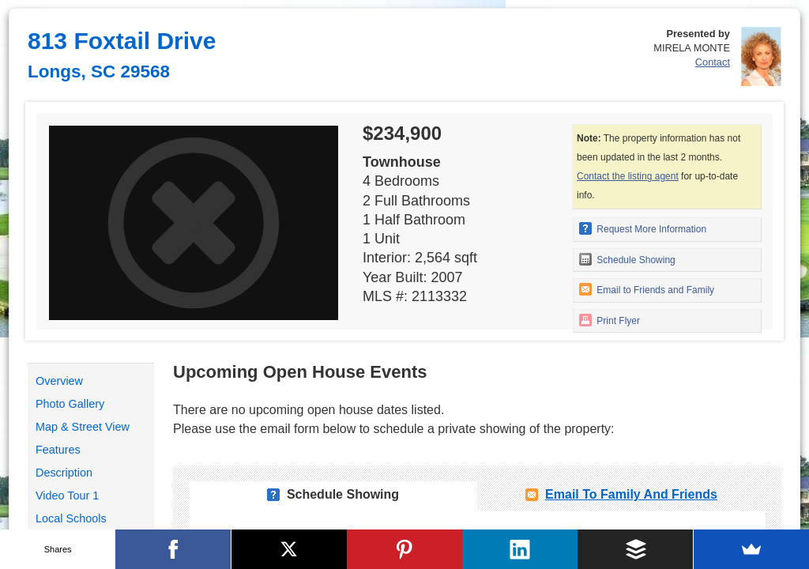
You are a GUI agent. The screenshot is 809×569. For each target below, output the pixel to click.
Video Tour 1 (67, 495)
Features (58, 449)
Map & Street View (83, 426)
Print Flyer (609, 320)
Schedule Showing (627, 259)
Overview (59, 381)
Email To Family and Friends (631, 494)
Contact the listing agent (628, 176)
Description (64, 472)
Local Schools (71, 518)
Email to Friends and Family (646, 289)
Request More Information (642, 228)
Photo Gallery (70, 404)
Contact (712, 62)
